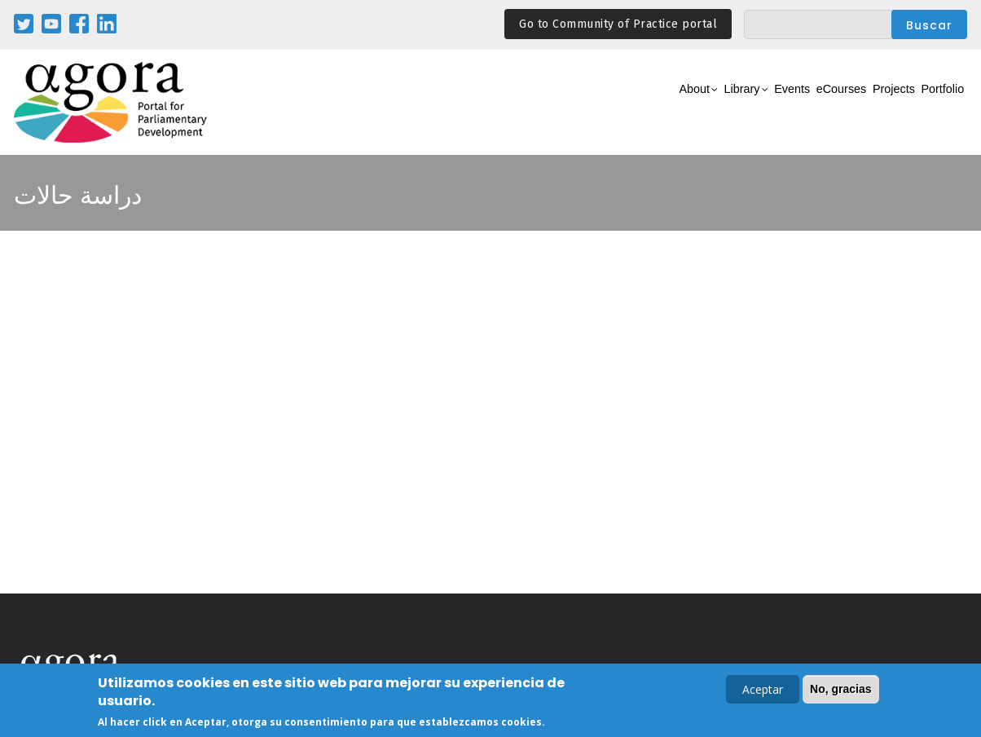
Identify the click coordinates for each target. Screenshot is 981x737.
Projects (866, 103)
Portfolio (933, 103)
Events (730, 103)
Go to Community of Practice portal (618, 24)
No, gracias (840, 691)
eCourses (796, 103)
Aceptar (762, 691)
